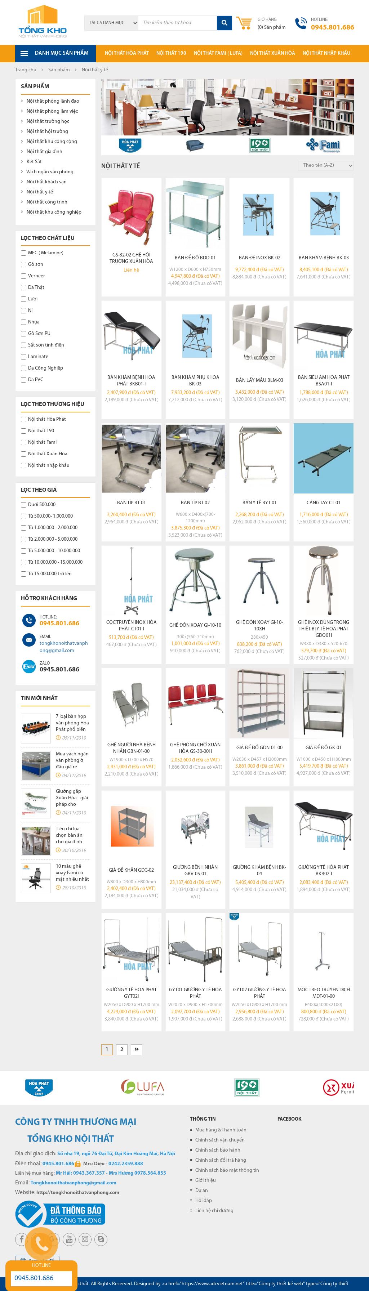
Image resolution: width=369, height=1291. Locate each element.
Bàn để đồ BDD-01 (195, 258)
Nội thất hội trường (44, 131)
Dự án (201, 1190)
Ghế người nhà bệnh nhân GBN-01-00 (131, 748)
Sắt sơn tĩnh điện (42, 345)
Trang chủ (25, 70)
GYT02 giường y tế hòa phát (259, 993)
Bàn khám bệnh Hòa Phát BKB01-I (131, 381)
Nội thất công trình (44, 202)
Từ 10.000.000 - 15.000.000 (52, 562)
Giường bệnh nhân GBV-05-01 (195, 871)
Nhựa (30, 322)
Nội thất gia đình (41, 152)
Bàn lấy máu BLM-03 (259, 380)
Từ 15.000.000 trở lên (46, 574)
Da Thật (32, 287)
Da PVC (32, 380)
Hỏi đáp (203, 1200)
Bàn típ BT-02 (195, 503)
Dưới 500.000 (38, 505)
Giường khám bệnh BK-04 (259, 871)
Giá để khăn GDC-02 (131, 870)
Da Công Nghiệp (42, 368)
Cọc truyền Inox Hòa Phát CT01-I (131, 626)
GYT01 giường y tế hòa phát (195, 993)
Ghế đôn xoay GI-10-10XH (259, 626)
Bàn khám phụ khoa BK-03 (195, 381)
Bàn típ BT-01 (131, 503)
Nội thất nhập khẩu (326, 53)
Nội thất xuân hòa (272, 53)
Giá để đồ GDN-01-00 (259, 748)
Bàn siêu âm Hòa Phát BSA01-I (324, 381)
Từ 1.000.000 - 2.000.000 (49, 528)
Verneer (33, 276)
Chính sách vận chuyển (220, 1140)
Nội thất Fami (39, 442)
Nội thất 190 (171, 53)
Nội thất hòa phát (127, 53)
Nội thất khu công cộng (49, 141)
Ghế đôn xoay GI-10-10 (195, 625)
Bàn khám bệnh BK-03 (324, 258)
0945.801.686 (59, 623)
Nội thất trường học (45, 121)
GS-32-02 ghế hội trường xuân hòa (131, 258)
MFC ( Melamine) (42, 253)
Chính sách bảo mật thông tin (227, 1170)
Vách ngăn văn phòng (47, 172)
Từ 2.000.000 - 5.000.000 (49, 539)
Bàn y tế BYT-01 (260, 503)
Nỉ (26, 310)
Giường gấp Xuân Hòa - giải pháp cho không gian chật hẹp (72, 804)
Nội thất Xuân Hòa (44, 454)
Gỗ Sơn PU (35, 333)
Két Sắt (31, 162)
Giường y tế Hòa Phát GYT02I (131, 993)
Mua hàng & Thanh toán (220, 1130)
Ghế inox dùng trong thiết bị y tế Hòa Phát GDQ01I (323, 629)
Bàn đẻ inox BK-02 (259, 258)
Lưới (29, 299)
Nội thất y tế (37, 192)
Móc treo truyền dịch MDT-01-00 (324, 993)
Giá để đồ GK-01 (324, 748)
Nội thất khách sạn (44, 182)
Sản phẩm (59, 70)
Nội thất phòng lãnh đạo (50, 101)
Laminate (34, 356)
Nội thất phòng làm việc (49, 111)
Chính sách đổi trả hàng (220, 1160)
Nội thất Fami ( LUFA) (218, 53)
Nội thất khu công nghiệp (51, 212)
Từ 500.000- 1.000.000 (47, 516)
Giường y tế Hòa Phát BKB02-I (323, 871)
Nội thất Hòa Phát (43, 419)
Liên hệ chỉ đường (214, 1211)
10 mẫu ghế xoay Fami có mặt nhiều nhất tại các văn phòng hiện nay (73, 879)
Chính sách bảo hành (217, 1150)
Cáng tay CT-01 (324, 503)
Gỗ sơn (32, 264)
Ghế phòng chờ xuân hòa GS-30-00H (195, 748)
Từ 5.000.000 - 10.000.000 (50, 551)
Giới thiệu (205, 1180)
